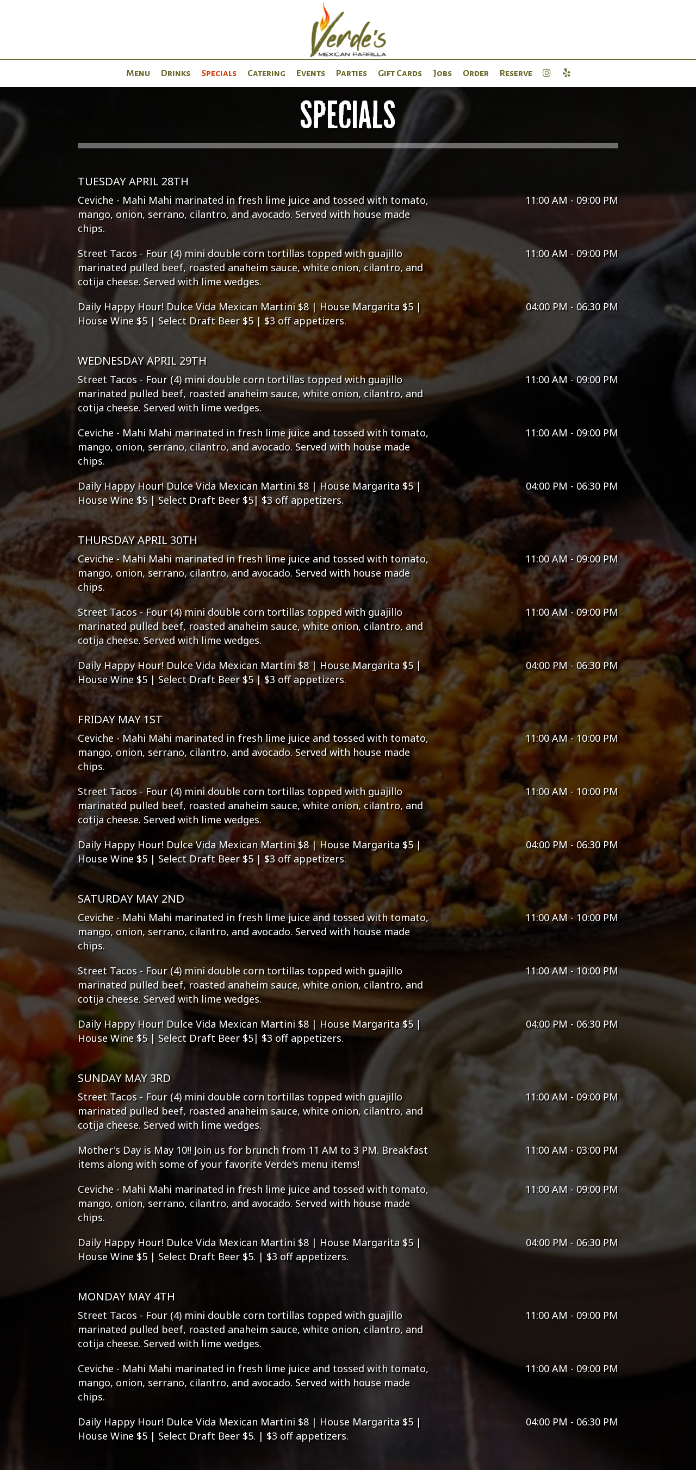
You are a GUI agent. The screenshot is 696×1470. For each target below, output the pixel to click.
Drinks (175, 73)
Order (476, 73)
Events (310, 73)
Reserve (516, 73)
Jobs (442, 73)
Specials (219, 73)
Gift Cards (400, 73)
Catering (266, 73)
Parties (351, 73)
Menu (138, 73)
